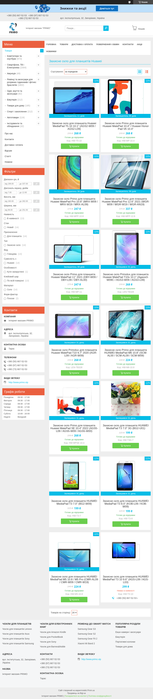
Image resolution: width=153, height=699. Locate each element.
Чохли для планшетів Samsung (18, 643)
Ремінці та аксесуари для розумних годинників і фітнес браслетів (21, 82)
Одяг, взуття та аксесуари (14, 92)
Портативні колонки (125, 642)
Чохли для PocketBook (51, 637)
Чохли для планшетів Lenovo (17, 629)
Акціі (139, 44)
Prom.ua (91, 690)
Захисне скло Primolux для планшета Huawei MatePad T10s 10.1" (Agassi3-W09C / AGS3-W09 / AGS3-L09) (125, 277)
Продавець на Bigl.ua (76, 693)
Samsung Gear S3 (87, 629)
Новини (8, 162)
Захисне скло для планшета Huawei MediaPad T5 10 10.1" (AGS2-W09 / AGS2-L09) (74, 126)
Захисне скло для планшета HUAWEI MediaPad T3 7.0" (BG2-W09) (74, 502)
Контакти (128, 44)
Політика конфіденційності (99, 696)
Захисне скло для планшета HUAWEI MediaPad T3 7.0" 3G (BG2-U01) (126, 427)
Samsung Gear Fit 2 (87, 638)
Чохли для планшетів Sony (16, 638)
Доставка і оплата (82, 44)
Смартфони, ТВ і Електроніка (15, 66)
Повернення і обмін (107, 44)
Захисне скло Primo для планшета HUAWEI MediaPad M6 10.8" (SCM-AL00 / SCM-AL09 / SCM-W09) (125, 353)
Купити (75, 146)
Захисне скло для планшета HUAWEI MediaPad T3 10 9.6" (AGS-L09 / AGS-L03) (126, 579)
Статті (8, 156)
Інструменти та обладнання (14, 124)
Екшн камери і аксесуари (128, 632)
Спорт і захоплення (17, 111)
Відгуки (8, 150)
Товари (64, 44)
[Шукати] (106, 28)
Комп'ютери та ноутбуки (14, 57)
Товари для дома (124, 646)
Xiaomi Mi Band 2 (86, 643)
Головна (51, 44)
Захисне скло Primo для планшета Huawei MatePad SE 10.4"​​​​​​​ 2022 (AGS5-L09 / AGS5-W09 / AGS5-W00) (74, 428)
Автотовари (13, 117)
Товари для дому (15, 105)
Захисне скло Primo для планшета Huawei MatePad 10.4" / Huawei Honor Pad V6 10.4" (126, 126)
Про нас (9, 133)
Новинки (51, 51)
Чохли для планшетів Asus (15, 634)
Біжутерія (12, 99)
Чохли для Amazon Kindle (53, 632)
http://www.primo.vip (18, 382)
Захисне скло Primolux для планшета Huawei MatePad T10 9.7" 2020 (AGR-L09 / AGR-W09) (74, 353)
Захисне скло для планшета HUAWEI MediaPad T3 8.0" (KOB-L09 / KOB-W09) (126, 504)
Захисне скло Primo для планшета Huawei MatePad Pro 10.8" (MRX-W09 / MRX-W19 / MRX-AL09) (74, 201)
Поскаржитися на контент (76, 696)
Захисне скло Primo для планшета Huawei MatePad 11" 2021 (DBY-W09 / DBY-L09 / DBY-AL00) (74, 277)
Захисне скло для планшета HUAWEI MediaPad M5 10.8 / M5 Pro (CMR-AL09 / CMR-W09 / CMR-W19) (74, 579)
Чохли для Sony (48, 642)
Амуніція (11, 73)
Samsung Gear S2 (87, 634)
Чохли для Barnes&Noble (52, 646)
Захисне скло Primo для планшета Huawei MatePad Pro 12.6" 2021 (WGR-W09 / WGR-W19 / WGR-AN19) (126, 201)
